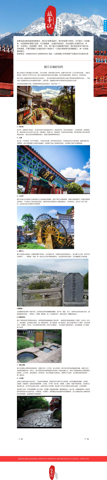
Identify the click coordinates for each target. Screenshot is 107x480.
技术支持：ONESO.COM (81, 459)
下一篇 (86, 439)
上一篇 (20, 439)
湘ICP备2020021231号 (64, 459)
